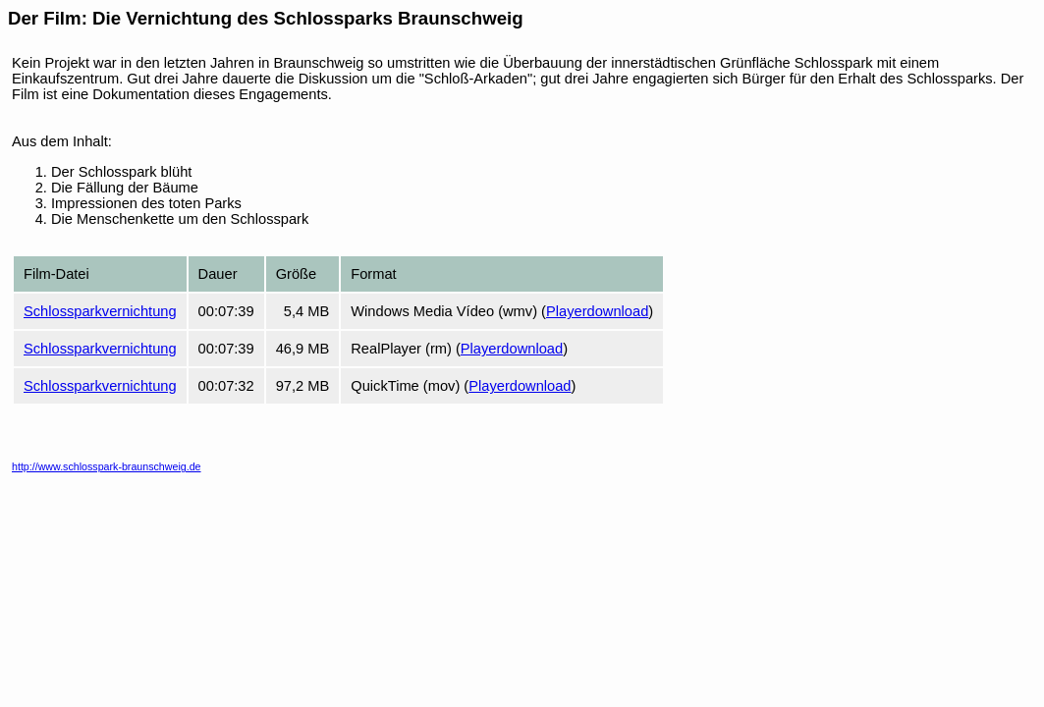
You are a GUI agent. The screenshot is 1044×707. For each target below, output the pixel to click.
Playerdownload (597, 311)
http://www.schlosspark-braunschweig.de (106, 466)
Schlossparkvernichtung (100, 311)
